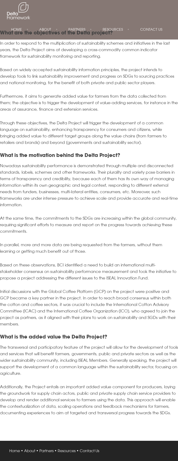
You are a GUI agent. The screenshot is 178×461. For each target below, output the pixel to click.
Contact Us (151, 29)
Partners (76, 29)
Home (16, 29)
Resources (113, 29)
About (45, 29)
